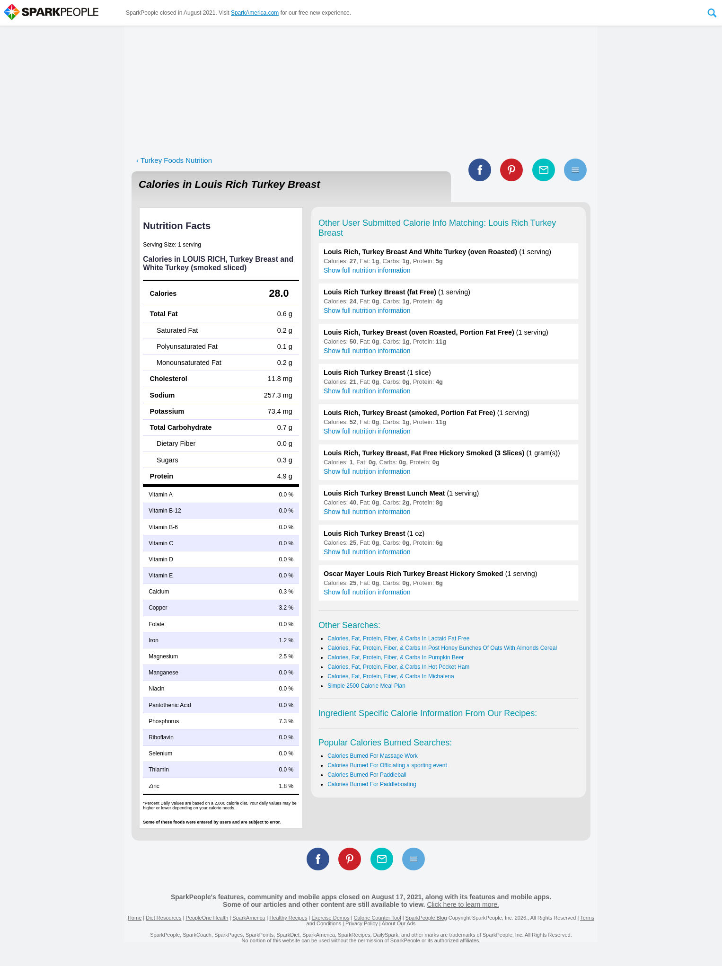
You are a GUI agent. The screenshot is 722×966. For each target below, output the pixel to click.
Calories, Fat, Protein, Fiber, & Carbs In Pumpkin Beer (395, 657)
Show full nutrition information (367, 270)
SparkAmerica (248, 918)
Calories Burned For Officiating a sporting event (387, 765)
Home (134, 918)
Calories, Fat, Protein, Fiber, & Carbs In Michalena (390, 676)
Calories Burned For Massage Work (372, 756)
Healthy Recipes (288, 918)
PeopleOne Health (206, 918)
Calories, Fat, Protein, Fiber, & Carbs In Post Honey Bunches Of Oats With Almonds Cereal (442, 648)
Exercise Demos (330, 918)
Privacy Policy (361, 923)
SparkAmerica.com (255, 12)
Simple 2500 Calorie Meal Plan (366, 685)
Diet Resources (163, 918)
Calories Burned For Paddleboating (371, 784)
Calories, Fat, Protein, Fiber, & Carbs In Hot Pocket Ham (398, 667)
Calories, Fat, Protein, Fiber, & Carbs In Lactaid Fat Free (398, 638)
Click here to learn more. (463, 904)
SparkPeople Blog (426, 918)
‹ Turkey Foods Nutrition (174, 160)
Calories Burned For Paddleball (366, 774)
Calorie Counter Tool (377, 918)
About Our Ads (399, 923)
